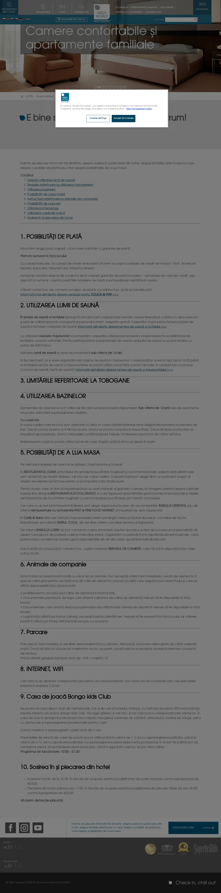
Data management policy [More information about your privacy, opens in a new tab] (139, 109)
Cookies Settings (97, 118)
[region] (111, 108)
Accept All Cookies (123, 118)
